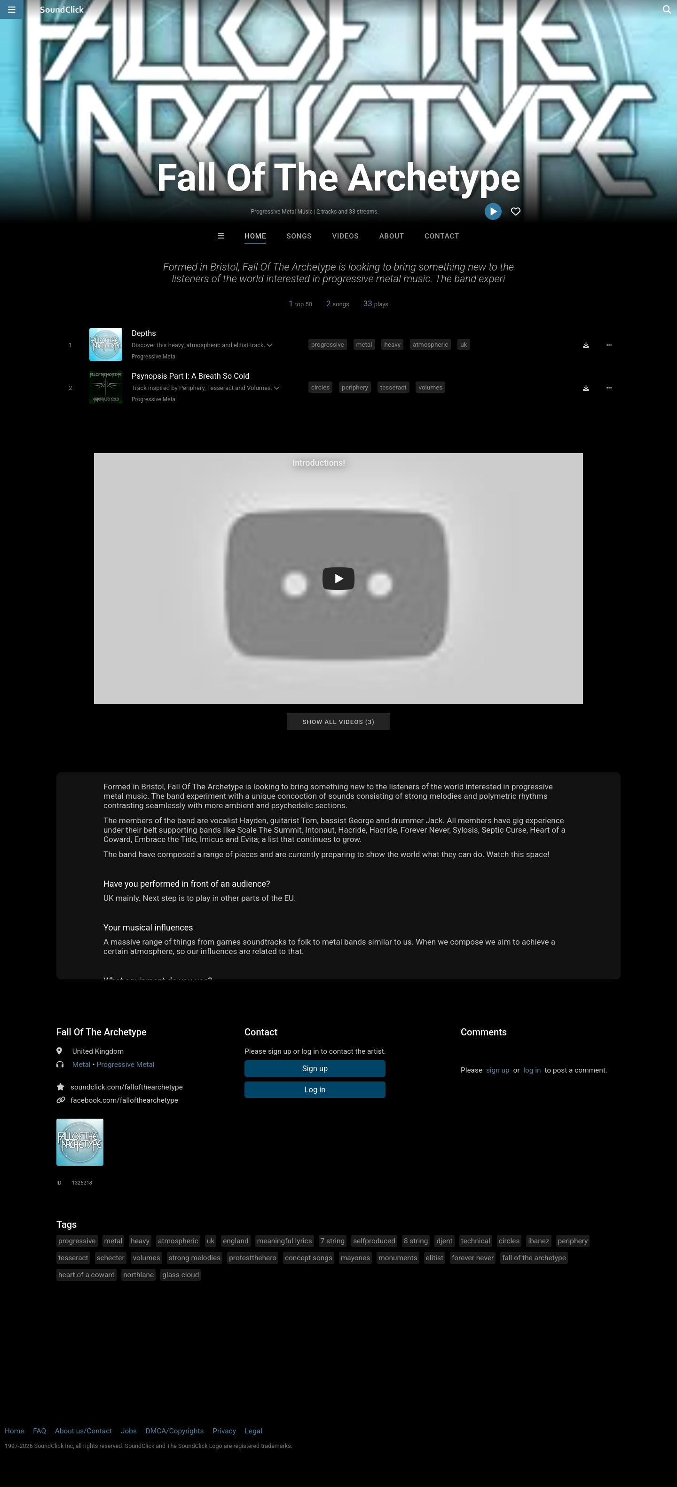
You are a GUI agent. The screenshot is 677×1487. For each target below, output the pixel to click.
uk (463, 344)
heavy (392, 344)
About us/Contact (83, 1431)
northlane (138, 1275)
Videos (345, 236)
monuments (397, 1258)
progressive (327, 344)
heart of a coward (86, 1275)
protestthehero (252, 1258)
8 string (416, 1241)
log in (532, 1070)
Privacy (224, 1431)
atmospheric (430, 344)
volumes (430, 387)
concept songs (308, 1258)
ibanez (538, 1241)
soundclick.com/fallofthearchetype (127, 1087)
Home (255, 236)
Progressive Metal (154, 356)
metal (364, 344)
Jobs (129, 1431)
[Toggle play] (70, 345)
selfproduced (374, 1241)
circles (320, 387)
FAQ (39, 1431)
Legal (253, 1431)
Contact (442, 236)
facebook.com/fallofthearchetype (124, 1100)
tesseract (393, 387)
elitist (434, 1258)
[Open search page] (667, 9)
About (391, 236)
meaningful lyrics (284, 1241)
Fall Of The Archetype (101, 1032)
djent (444, 1241)
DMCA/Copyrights (175, 1431)
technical (475, 1241)
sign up (498, 1070)
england (236, 1241)
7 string (333, 1241)
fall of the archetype (534, 1258)
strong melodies (195, 1258)
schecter (111, 1258)
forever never (473, 1258)
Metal (81, 1064)
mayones (355, 1258)
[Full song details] (608, 345)
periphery (355, 387)
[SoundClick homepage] (62, 9)
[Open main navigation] (12, 9)
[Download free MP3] (585, 345)
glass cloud (180, 1275)
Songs (299, 236)
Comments (484, 1032)
